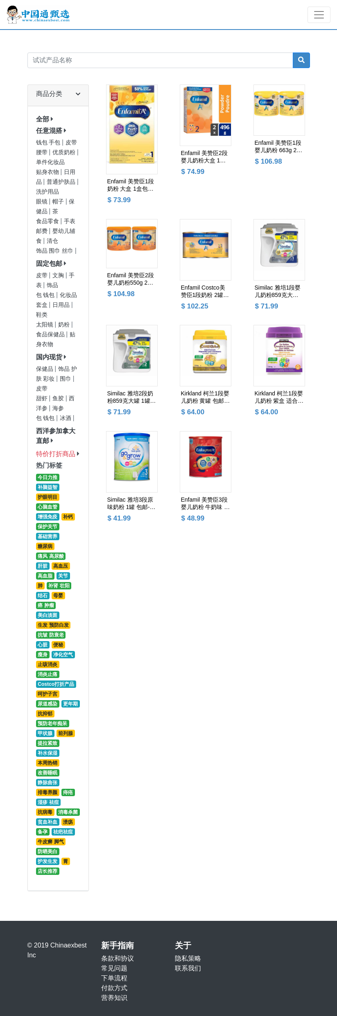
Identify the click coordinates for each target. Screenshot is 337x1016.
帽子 (59, 202)
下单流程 (114, 978)
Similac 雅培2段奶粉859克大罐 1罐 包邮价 (130, 397)
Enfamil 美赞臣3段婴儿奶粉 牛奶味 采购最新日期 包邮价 (205, 503)
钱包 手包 (49, 142)
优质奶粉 (64, 152)
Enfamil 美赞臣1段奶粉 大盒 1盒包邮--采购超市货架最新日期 (131, 185)
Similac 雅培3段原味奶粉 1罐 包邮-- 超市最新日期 (130, 503)
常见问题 (114, 968)
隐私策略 (188, 958)
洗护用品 (47, 192)
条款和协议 (117, 958)
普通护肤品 (62, 182)
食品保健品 (51, 334)
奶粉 (64, 325)
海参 (58, 408)
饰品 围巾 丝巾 (55, 251)
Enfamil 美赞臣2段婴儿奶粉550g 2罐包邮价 (130, 279)
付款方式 (114, 987)
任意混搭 (49, 130)
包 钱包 (46, 295)
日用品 (61, 305)
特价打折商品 (55, 453)
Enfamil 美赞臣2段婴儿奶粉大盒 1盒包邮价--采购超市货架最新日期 (204, 157)
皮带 (42, 275)
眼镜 (42, 202)
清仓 (52, 241)
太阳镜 (45, 325)
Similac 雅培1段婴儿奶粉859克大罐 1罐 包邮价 (279, 291)
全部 (42, 119)
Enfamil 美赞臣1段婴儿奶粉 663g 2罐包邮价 (279, 146)
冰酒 (66, 418)
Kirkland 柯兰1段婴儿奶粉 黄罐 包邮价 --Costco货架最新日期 (205, 397)
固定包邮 (49, 263)
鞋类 (41, 315)
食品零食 (48, 221)
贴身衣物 (48, 172)
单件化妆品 (50, 162)
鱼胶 (59, 398)
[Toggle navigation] (319, 15)
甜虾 (42, 398)
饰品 (52, 285)
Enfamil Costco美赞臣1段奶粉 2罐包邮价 (205, 291)
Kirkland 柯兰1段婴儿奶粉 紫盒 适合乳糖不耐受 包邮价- (279, 397)
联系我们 (188, 968)
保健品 (45, 369)
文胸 (59, 275)
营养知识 (114, 997)
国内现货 (49, 357)
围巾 (66, 379)
